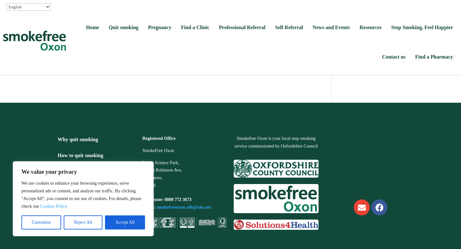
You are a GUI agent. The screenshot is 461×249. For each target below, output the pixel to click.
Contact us (393, 57)
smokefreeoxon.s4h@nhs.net (184, 207)
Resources (371, 27)
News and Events (331, 27)
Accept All (124, 222)
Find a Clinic (195, 27)
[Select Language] (28, 7)
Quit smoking (124, 27)
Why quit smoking (78, 139)
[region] (83, 198)
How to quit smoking (80, 155)
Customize (41, 222)
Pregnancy (160, 27)
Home (92, 27)
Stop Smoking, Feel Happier (422, 27)
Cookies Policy (53, 206)
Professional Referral (242, 27)
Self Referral (289, 27)
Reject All (83, 222)
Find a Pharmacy (434, 57)
